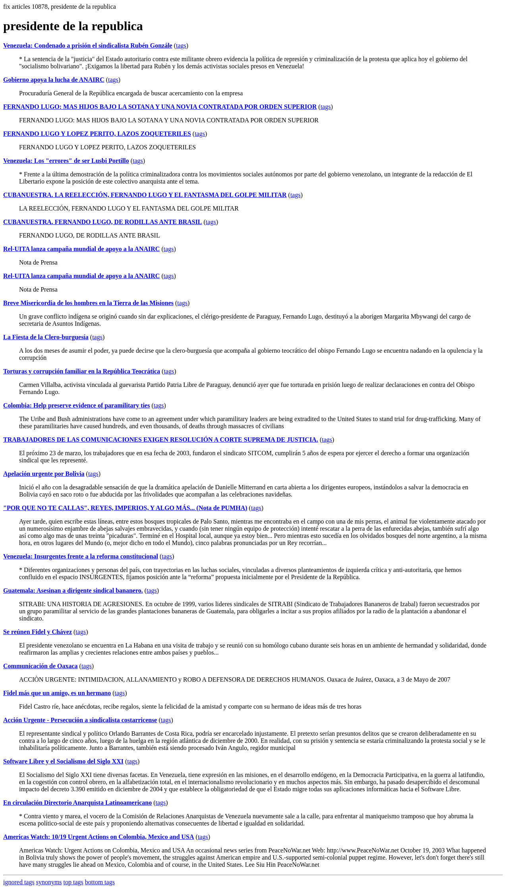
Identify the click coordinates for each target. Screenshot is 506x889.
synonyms (49, 882)
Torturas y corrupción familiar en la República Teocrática (81, 371)
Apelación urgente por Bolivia (44, 473)
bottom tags (100, 882)
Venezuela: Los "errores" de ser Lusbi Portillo (66, 160)
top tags (73, 882)
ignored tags (19, 882)
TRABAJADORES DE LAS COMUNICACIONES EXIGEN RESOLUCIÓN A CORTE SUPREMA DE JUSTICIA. (160, 439)
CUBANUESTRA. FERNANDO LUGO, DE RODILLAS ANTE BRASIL (102, 221)
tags (181, 45)
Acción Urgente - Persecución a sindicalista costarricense (80, 720)
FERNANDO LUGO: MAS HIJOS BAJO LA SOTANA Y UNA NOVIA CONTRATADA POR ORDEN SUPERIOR (160, 106)
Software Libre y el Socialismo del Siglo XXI (63, 761)
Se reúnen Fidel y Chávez (37, 631)
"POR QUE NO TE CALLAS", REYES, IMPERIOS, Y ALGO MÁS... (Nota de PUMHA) (125, 507)
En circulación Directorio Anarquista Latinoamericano (77, 802)
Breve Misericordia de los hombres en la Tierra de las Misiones (88, 303)
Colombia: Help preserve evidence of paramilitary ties (76, 405)
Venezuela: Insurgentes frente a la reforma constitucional (80, 556)
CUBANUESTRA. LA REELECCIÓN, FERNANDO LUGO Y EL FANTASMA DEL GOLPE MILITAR (145, 194)
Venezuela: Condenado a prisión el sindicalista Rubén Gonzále (87, 45)
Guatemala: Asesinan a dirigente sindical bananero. (73, 590)
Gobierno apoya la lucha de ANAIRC (53, 79)
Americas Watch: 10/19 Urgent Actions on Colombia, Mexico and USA (98, 836)
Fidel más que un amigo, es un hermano (57, 693)
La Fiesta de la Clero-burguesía (46, 337)
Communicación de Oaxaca (40, 666)
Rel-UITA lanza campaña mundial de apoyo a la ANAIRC (81, 248)
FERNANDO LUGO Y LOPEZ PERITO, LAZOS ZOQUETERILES (97, 133)
